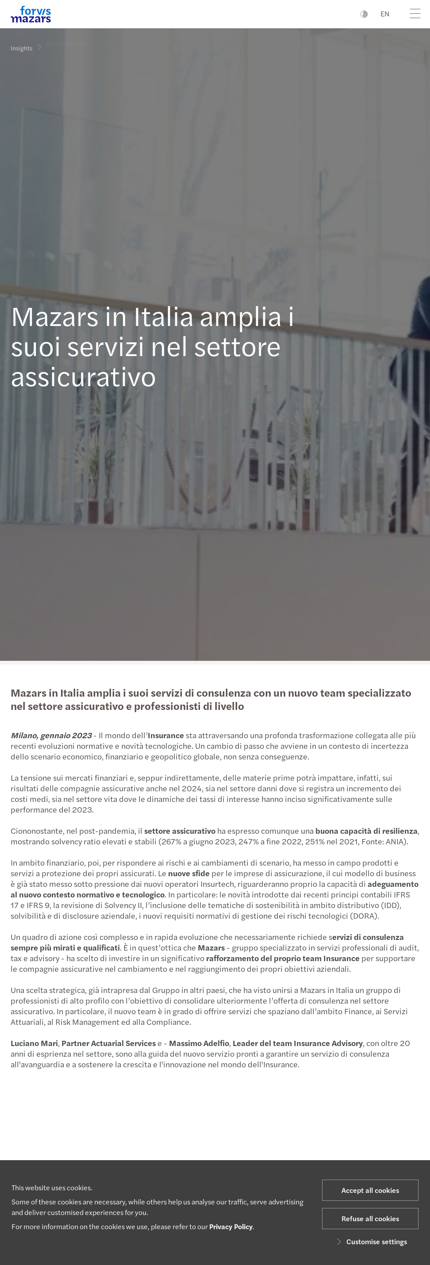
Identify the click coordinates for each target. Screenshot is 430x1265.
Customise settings (370, 1241)
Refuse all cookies (370, 1218)
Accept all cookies (370, 1190)
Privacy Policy (231, 1226)
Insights (21, 47)
